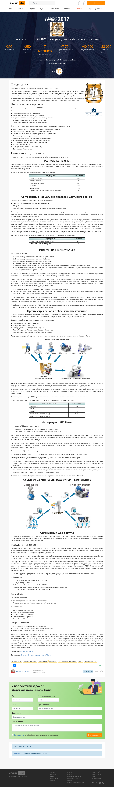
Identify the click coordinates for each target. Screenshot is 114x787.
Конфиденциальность (74, 776)
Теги (10, 9)
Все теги (69, 780)
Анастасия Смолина (23, 671)
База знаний (54, 9)
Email (14, 704)
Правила (69, 774)
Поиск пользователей (96, 777)
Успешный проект (26, 651)
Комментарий (17, 722)
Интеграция (43, 661)
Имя (13, 696)
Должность (16, 713)
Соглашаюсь (19, 735)
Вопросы (31, 9)
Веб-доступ (52, 661)
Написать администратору (75, 782)
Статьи (20, 9)
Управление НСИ (90, 661)
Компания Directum (17, 776)
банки (80, 661)
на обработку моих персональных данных (36, 735)
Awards (52, 780)
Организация (43, 704)
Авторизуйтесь (19, 753)
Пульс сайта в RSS (72, 778)
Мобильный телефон (46, 696)
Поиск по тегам (96, 774)
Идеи (42, 9)
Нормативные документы (67, 661)
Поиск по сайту (96, 772)
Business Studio (17, 661)
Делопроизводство (30, 661)
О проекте (70, 772)
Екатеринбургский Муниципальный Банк (36, 655)
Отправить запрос (94, 735)
